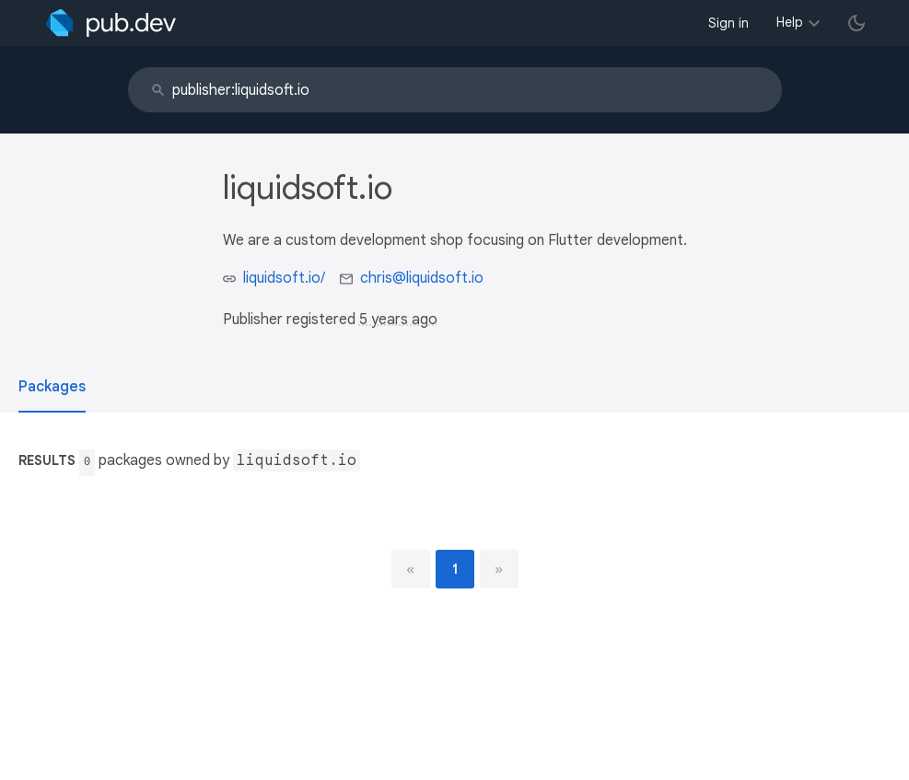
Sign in (728, 23)
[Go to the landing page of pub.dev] (111, 23)
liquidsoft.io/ (284, 278)
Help (789, 22)
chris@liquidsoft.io (422, 278)
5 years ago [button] (398, 319)
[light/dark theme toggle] (856, 23)
